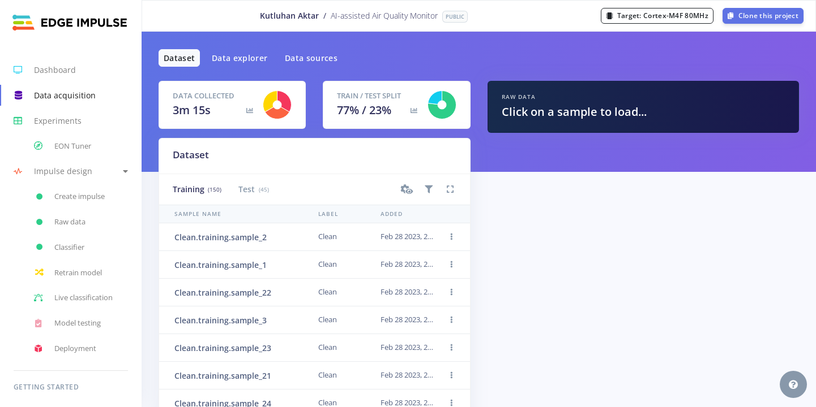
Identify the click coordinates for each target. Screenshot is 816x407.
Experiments (48, 121)
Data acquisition (55, 95)
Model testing (67, 323)
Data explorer (240, 58)
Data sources (311, 58)
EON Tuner (62, 146)
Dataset (179, 58)
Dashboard (45, 70)
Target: (657, 15)
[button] (71, 171)
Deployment (65, 349)
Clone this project (763, 15)
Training (197, 189)
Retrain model (68, 272)
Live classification (73, 298)
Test (253, 189)
